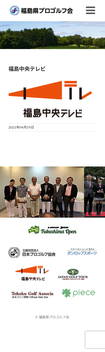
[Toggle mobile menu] (91, 10)
